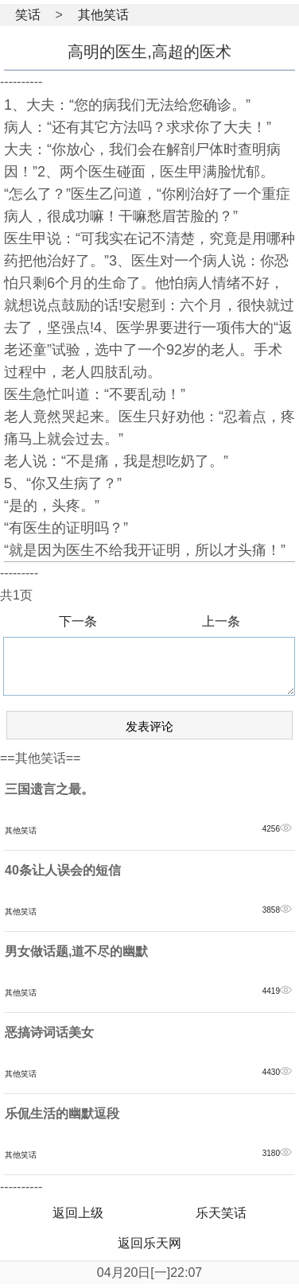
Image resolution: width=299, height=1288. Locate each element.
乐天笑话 (221, 1213)
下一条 (78, 621)
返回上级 (77, 1213)
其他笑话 (103, 14)
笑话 (28, 14)
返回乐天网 (149, 1243)
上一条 (221, 621)
